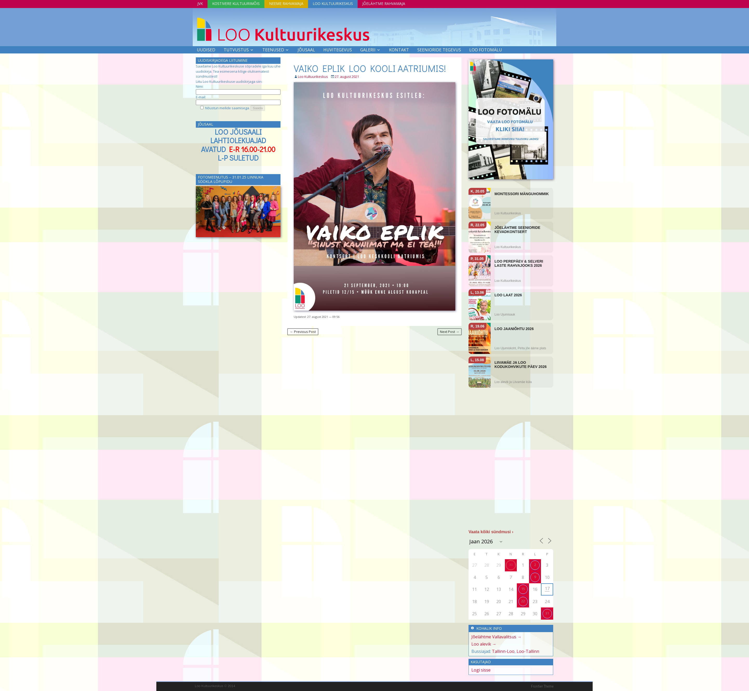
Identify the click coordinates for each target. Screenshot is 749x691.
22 (523, 601)
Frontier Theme (542, 686)
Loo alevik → (483, 644)
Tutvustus (236, 50)
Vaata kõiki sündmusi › (491, 532)
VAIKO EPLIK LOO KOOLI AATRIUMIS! (370, 68)
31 (547, 613)
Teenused (273, 50)
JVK (200, 3)
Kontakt (399, 50)
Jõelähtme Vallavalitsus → (496, 637)
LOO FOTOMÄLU (485, 50)
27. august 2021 (347, 76)
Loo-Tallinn (528, 651)
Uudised (206, 50)
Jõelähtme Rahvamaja (383, 3)
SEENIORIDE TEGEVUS (439, 50)
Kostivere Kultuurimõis (236, 3)
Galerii (368, 50)
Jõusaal (306, 50)
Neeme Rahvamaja (286, 3)
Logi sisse (481, 670)
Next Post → (449, 331)
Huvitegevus (337, 50)
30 (511, 564)
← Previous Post (303, 331)
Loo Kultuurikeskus (333, 3)
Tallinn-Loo (503, 651)
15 (523, 588)
